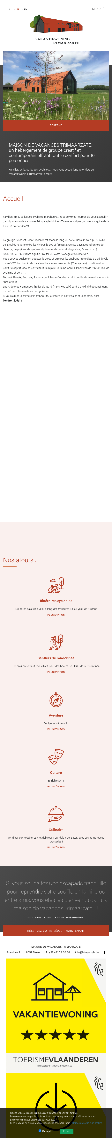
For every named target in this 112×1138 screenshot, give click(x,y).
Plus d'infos (56, 615)
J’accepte (45, 1131)
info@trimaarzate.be (87, 952)
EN (25, 10)
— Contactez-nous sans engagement (56, 917)
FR (18, 10)
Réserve (56, 125)
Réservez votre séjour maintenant (56, 931)
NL (10, 10)
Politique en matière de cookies (86, 1123)
